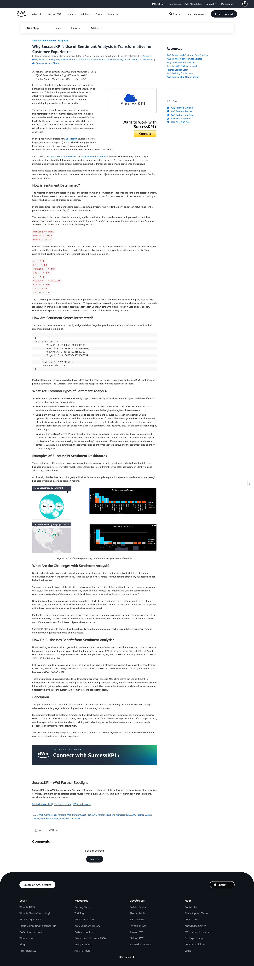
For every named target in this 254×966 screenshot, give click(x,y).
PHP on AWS (137, 938)
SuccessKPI (71, 138)
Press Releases (27, 950)
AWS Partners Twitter (179, 111)
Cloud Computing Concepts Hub (37, 925)
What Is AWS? (27, 907)
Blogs (22, 944)
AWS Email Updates (179, 118)
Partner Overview (62, 803)
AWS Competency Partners (52, 814)
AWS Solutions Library (87, 925)
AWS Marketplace (82, 803)
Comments (39, 63)
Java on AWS (137, 932)
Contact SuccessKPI (42, 803)
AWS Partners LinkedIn (180, 107)
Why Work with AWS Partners (182, 62)
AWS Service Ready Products (54, 818)
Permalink (148, 59)
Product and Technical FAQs (90, 938)
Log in (94, 859)
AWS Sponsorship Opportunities (183, 76)
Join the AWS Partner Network (182, 66)
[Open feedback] (250, 483)
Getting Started (83, 907)
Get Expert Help (194, 938)
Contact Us (191, 907)
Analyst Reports (84, 944)
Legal (188, 950)
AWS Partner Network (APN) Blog (50, 40)
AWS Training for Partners (180, 73)
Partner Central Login (177, 69)
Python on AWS (138, 925)
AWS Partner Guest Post (79, 814)
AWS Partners (82, 950)
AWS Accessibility (195, 944)
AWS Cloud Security (30, 932)
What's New (26, 938)
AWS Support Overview (198, 932)
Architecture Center (86, 932)
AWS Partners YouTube (180, 115)
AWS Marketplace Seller (93, 156)
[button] (248, 4)
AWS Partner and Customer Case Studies (187, 55)
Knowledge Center (195, 925)
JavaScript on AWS (140, 944)
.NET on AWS (137, 919)
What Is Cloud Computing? (34, 913)
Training (79, 913)
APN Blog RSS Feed (178, 122)
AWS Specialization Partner (63, 156)
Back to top (127, 956)
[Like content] (38, 830)
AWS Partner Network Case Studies (184, 58)
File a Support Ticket (196, 913)
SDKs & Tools (137, 913)
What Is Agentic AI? (30, 919)
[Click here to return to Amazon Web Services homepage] (21, 15)
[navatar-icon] (245, 3)
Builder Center (138, 907)
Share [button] (54, 63)
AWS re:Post (192, 919)
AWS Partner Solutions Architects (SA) (111, 814)
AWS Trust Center (85, 919)
